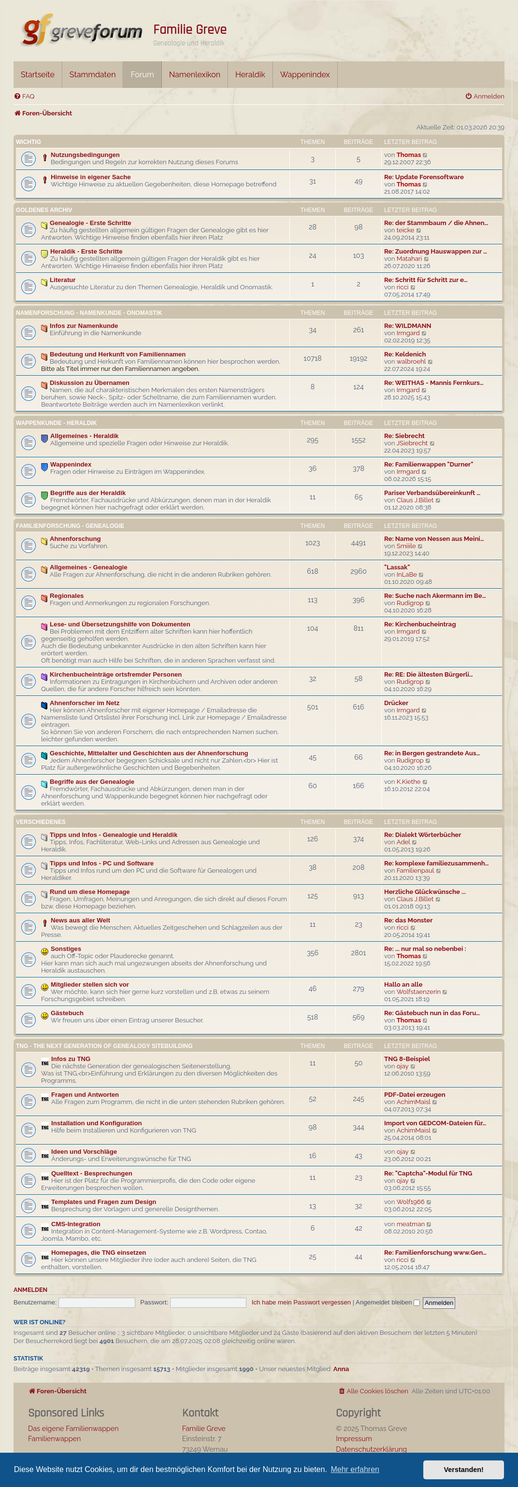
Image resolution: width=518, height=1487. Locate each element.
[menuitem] (24, 96)
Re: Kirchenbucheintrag (420, 624)
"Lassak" (397, 567)
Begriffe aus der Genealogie (92, 781)
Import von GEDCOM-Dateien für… (435, 1123)
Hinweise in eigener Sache (91, 177)
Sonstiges (66, 948)
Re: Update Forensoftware (424, 177)
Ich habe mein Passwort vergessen (301, 1302)
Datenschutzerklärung (371, 1449)
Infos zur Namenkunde (84, 325)
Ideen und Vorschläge (84, 1151)
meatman (411, 1224)
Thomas (409, 154)
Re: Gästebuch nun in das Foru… (432, 1013)
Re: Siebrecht (404, 435)
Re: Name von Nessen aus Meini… (434, 538)
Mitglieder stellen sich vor (90, 984)
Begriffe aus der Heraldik (88, 492)
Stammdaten (93, 74)
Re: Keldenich (405, 354)
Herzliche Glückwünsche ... (425, 891)
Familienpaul (415, 870)
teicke (406, 230)
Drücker (396, 703)
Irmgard (408, 333)
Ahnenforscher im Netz (84, 703)
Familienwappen (54, 1438)
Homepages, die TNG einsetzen (98, 1252)
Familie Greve (190, 30)
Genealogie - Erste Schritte (90, 223)
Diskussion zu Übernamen (90, 382)
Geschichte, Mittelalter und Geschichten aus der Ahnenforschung (149, 753)
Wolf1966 (411, 1201)
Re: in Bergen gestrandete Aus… (432, 753)
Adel (403, 842)
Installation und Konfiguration (96, 1123)
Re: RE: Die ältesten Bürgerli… (428, 674)
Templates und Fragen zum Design (103, 1201)
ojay (403, 1066)
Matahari (409, 258)
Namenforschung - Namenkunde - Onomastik (89, 313)
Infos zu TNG (70, 1058)
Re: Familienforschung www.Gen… (435, 1252)
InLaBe (407, 574)
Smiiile (406, 546)
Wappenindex (305, 74)
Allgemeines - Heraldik (84, 435)
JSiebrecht (412, 443)
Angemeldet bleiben (388, 1302)
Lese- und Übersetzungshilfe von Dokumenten (120, 624)
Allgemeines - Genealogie (89, 567)
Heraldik (250, 74)
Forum (142, 74)
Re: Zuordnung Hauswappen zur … (435, 251)
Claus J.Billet (415, 500)
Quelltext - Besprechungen (91, 1173)
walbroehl (411, 361)
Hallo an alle (403, 984)
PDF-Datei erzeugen (415, 1094)
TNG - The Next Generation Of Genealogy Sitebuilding (104, 1046)
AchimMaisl (414, 1101)
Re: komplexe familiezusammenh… (436, 863)
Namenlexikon (194, 74)
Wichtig (28, 142)
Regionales (67, 595)
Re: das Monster (408, 920)
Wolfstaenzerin (419, 991)
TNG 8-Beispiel (407, 1058)
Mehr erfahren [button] (355, 1469)
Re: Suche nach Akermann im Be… (435, 595)
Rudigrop (410, 603)
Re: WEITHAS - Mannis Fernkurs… (434, 382)
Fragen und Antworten (85, 1094)
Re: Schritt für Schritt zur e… (426, 279)
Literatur (63, 279)
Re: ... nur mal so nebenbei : (425, 948)
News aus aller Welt (80, 920)
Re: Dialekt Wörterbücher (422, 834)
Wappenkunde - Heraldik (56, 423)
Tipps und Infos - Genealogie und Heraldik (113, 834)
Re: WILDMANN (408, 325)
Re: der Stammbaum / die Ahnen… (436, 223)
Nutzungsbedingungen (85, 154)
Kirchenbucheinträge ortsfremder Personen (116, 674)
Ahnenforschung (75, 538)
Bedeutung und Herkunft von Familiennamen (118, 354)
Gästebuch (67, 1013)
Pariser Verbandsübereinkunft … (432, 492)
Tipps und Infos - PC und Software (102, 863)
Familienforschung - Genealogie (70, 526)
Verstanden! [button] (464, 1469)
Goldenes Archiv (44, 210)
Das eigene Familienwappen (73, 1428)
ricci (403, 287)
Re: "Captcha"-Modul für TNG (428, 1173)
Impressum (354, 1438)
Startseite (38, 74)
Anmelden (30, 1289)
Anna (341, 1369)
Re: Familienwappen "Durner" (428, 464)
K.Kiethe (409, 781)
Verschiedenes (41, 822)
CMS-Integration (76, 1224)
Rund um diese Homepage (90, 891)
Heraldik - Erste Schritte (86, 251)
